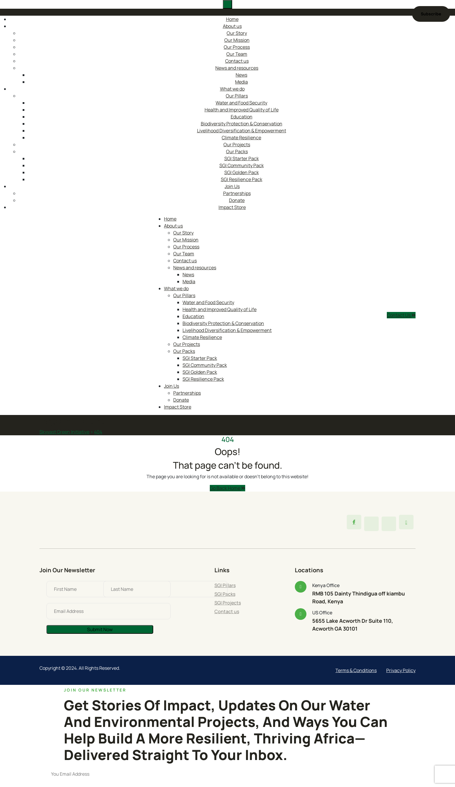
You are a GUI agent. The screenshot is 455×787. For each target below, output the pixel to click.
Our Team (236, 54)
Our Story (237, 33)
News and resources (236, 68)
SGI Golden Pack (241, 172)
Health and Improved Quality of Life (242, 110)
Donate (237, 200)
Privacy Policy (401, 670)
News (241, 75)
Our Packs (237, 151)
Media (241, 82)
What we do (232, 89)
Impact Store (232, 207)
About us (232, 26)
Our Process (237, 47)
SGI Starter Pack (241, 158)
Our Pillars (237, 96)
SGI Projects (227, 603)
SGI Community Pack (241, 165)
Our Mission (237, 40)
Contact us (237, 61)
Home (232, 19)
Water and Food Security (241, 103)
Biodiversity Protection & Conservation (241, 123)
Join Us (232, 186)
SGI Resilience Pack (241, 179)
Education (241, 116)
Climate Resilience (241, 137)
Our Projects (236, 144)
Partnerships (237, 193)
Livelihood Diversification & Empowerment (241, 130)
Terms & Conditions (356, 670)
